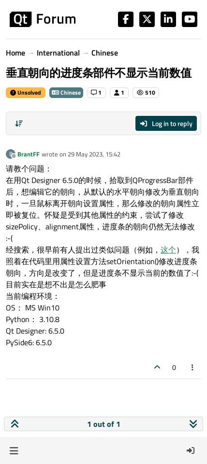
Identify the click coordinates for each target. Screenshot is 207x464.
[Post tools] (193, 367)
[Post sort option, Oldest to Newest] (19, 123)
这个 (168, 249)
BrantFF (28, 154)
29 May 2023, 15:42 (94, 154)
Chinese (66, 92)
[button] (14, 450)
